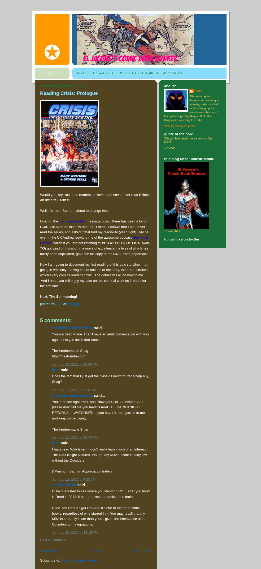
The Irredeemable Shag (72, 328)
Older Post (143, 551)
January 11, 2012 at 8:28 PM (74, 390)
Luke (56, 370)
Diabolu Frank (64, 485)
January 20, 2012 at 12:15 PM (75, 533)
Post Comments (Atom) (79, 560)
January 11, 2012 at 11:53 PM (75, 437)
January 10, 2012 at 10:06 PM (75, 364)
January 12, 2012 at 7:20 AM (73, 480)
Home (96, 551)
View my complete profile (180, 126)
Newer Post (49, 551)
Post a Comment (53, 540)
